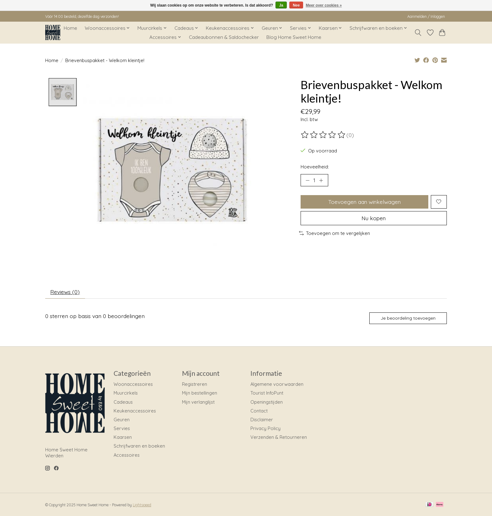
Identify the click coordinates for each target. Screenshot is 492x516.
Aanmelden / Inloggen (426, 16)
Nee (296, 5)
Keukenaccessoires (135, 411)
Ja (281, 5)
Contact (259, 411)
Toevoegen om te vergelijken (334, 234)
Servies (122, 429)
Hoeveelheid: (315, 167)
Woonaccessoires (133, 384)
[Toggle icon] (418, 32)
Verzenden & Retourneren (278, 437)
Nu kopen (373, 218)
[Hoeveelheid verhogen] (321, 180)
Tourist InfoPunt (266, 393)
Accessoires (127, 455)
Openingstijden (266, 402)
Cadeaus (123, 402)
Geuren (122, 420)
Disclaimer (261, 420)
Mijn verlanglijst (198, 402)
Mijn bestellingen (199, 393)
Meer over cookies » (324, 5)
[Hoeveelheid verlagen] (307, 180)
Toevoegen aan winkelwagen (364, 201)
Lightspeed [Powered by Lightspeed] (142, 505)
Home (70, 28)
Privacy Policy (265, 429)
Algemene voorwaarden (276, 384)
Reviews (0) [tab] (65, 291)
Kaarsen (123, 437)
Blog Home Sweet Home (293, 37)
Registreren (194, 384)
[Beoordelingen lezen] (323, 135)
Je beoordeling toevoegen (408, 318)
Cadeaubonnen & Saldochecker (224, 37)
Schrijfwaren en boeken (139, 446)
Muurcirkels (126, 393)
